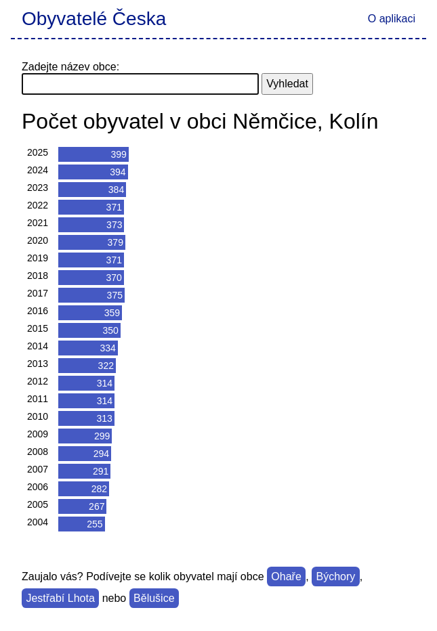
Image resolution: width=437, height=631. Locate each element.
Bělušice (153, 598)
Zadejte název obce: (70, 66)
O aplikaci (391, 18)
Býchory (336, 576)
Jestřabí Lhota (60, 598)
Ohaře (286, 576)
